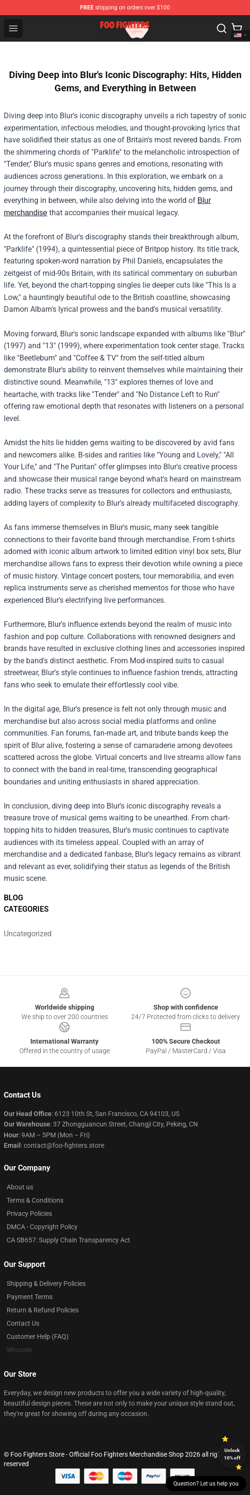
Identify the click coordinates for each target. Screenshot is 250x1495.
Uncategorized (28, 933)
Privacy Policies (29, 1213)
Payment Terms (30, 1297)
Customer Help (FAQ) (38, 1336)
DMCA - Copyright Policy (42, 1227)
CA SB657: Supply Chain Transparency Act (68, 1240)
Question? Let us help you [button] (206, 1483)
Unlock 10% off (232, 1454)
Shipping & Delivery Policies (46, 1283)
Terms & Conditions (35, 1200)
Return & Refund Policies (43, 1310)
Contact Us (23, 1323)
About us (20, 1187)
